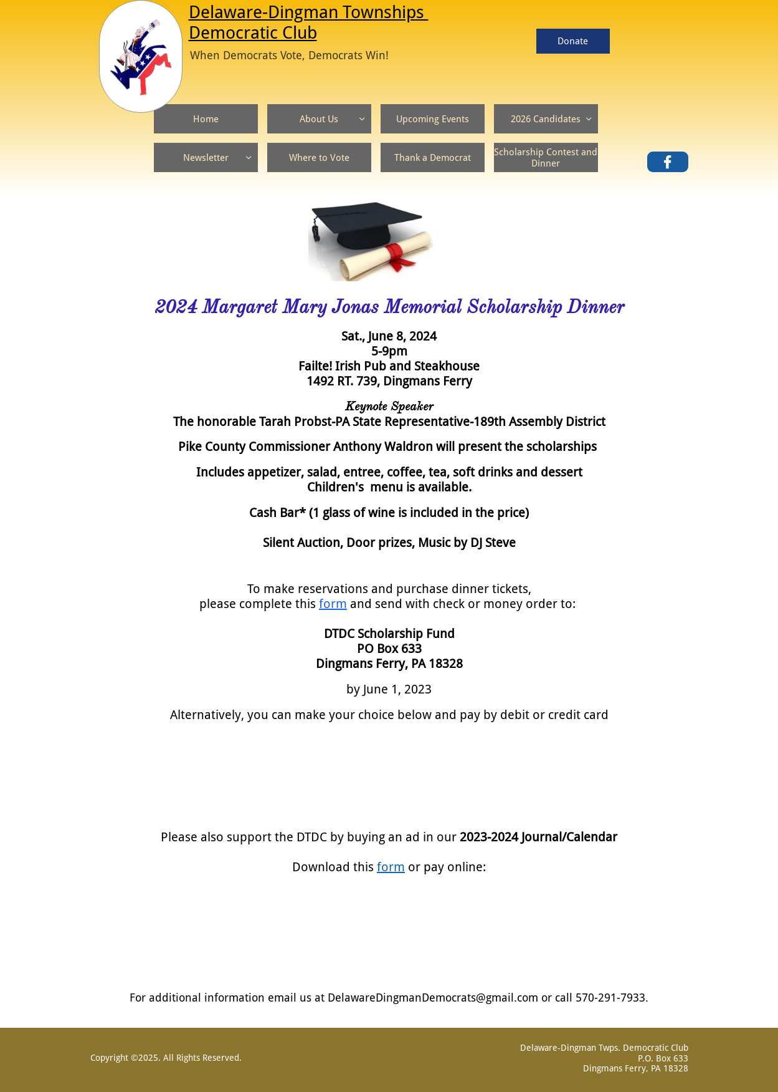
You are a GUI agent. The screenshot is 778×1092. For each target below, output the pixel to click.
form (333, 603)
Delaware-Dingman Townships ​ (309, 12)
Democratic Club (253, 32)
